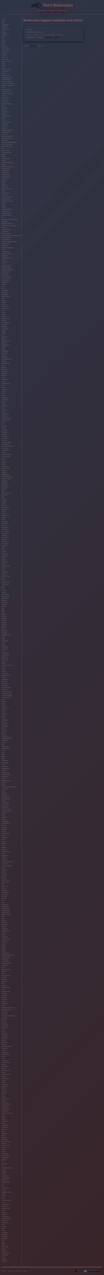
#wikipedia (5, 1232)
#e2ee (4, 511)
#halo (3, 651)
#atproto (4, 316)
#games (4, 600)
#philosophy (5, 912)
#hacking (5, 647)
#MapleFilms (6, 168)
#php (3, 916)
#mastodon (5, 776)
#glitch (4, 620)
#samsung (5, 1034)
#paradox (5, 894)
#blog (3, 349)
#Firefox (4, 114)
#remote (4, 1001)
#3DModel (5, 25)
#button (4, 375)
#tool (3, 1149)
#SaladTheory (6, 229)
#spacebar (5, 1085)
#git (3, 612)
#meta (4, 801)
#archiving (5, 308)
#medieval (5, 789)
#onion (4, 878)
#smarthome (6, 1070)
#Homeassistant (7, 136)
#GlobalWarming (7, 130)
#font (3, 568)
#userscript (5, 1188)
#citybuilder (5, 414)
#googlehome (6, 635)
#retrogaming (6, 1010)
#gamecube (5, 596)
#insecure (5, 685)
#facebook (5, 543)
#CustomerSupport (8, 85)
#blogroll (5, 353)
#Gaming (5, 126)
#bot (3, 365)
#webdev (5, 1214)
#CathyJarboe (6, 69)
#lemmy (4, 730)
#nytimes (5, 870)
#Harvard (5, 134)
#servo (4, 1056)
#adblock (5, 282)
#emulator (5, 529)
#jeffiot (4, 710)
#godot (4, 626)
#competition (6, 444)
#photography (6, 914)
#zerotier (4, 1261)
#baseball (5, 329)
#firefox (4, 560)
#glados (4, 618)
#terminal (5, 1127)
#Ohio (3, 191)
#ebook (4, 513)
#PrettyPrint (5, 211)
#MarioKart (5, 170)
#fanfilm (4, 545)
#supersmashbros (7, 1113)
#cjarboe (4, 416)
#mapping (5, 766)
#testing (4, 1133)
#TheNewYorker (7, 254)
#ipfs (3, 699)
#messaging (6, 799)
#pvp (3, 973)
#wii (3, 1224)
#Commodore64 (7, 81)
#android (4, 292)
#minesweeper (6, 809)
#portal (4, 949)
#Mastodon (5, 172)
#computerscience (8, 446)
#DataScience (6, 91)
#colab (4, 434)
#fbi (3, 549)
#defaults (5, 483)
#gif (3, 608)
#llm (3, 752)
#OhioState (5, 193)
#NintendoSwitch (7, 189)
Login (59, 13)
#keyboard (5, 720)
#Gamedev (5, 124)
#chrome (4, 406)
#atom (4, 314)
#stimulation (6, 1105)
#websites (5, 1222)
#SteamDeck (6, 243)
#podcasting (6, 939)
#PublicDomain (6, 215)
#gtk (3, 643)
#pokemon (5, 941)
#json (3, 716)
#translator (5, 1157)
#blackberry (5, 345)
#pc (3, 900)
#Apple (4, 55)
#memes (4, 795)
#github (39, 37)
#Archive (4, 57)
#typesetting (6, 1178)
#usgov (4, 1190)
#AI (3, 39)
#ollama (4, 874)
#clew (4, 422)
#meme (4, 793)
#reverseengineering (8, 1016)
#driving (4, 505)
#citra (3, 412)
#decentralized (6, 479)
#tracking (5, 1153)
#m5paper (5, 760)
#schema (5, 1042)
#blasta (4, 347)
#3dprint (4, 33)
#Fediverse (5, 112)
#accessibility (6, 278)
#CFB (3, 65)
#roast (4, 1022)
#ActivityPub (6, 49)
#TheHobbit (5, 252)
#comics (4, 440)
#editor (4, 517)
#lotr (3, 758)
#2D (3, 20)
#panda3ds (5, 892)
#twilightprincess (7, 1168)
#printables (5, 961)
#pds (3, 902)
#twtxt (4, 1174)
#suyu (3, 1115)
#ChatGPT (5, 71)
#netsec (4, 849)
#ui (3, 1184)
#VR (3, 264)
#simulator (5, 1060)
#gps (3, 637)
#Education (5, 97)
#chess (4, 402)
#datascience (6, 468)
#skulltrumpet (6, 1062)
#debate (4, 470)
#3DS (3, 31)
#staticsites (5, 1099)
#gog (3, 628)
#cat (3, 385)
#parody (4, 896)
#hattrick (4, 657)
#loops (4, 756)
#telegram (5, 1125)
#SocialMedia (6, 239)
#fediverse (5, 554)
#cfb (3, 393)
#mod (3, 819)
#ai (3, 288)
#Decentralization (7, 93)
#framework (6, 582)
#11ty (3, 18)
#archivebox (6, 306)
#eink (3, 519)
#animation (5, 294)
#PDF (3, 203)
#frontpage (5, 584)
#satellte (4, 1038)
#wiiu (3, 1228)
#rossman (5, 1028)
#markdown (5, 772)
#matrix (4, 783)
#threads (4, 1139)
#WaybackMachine (8, 270)
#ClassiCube (6, 75)
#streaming (5, 1109)
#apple (4, 302)
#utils (3, 1194)
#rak (3, 989)
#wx (3, 1241)
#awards (4, 324)
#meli (3, 791)
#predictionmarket (8, 955)
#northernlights (7, 866)
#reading (4, 995)
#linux (4, 742)
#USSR (4, 260)
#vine (3, 1196)
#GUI (3, 120)
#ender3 (4, 535)
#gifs (3, 610)
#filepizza (5, 556)
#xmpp (4, 1251)
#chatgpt (5, 397)
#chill (3, 404)
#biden (4, 331)
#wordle (4, 1239)
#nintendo (5, 855)
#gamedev (5, 598)
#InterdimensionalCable (9, 142)
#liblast (4, 732)
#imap (4, 677)
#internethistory (7, 693)
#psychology (6, 969)
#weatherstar (6, 1208)
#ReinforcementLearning (10, 219)
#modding (5, 821)
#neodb (4, 843)
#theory (4, 1137)
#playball (5, 928)
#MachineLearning (8, 166)
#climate (4, 430)
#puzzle (4, 971)
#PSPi (3, 207)
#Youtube (5, 274)
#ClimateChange (7, 77)
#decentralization (7, 476)
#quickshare (6, 987)
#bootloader (6, 363)
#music (4, 835)
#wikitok (4, 1234)
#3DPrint (4, 27)
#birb (3, 335)
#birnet (4, 343)
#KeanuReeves (6, 152)
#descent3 (5, 487)
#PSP (3, 205)
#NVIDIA (4, 185)
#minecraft (5, 807)
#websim (4, 1220)
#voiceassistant (7, 1200)
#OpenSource (30, 37)
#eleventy (5, 523)
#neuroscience (6, 851)
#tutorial (4, 1164)
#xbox (4, 1245)
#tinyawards (6, 1145)
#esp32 (4, 539)
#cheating (5, 399)
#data (3, 464)
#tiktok (4, 1143)
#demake (5, 485)
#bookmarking (6, 359)
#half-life (5, 649)
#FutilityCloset (6, 116)
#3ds (3, 37)
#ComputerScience (8, 83)
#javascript (5, 708)
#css (3, 458)
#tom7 (4, 1147)
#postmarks (5, 953)
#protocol (5, 965)
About (45, 13)
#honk (4, 667)
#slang (4, 1064)
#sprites (4, 1093)
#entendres (5, 537)
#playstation (6, 930)
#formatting (5, 576)
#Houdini (4, 140)
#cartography (6, 383)
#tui (3, 1162)
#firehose (5, 562)
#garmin (4, 604)
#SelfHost (5, 231)
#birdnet (4, 337)
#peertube (5, 906)
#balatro (4, 327)
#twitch (4, 1170)
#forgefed (5, 572)
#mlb (3, 815)
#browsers (5, 371)
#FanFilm (5, 108)
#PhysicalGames (7, 209)
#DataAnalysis (6, 89)
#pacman (5, 890)
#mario (4, 770)
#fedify (4, 551)
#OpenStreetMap (7, 201)
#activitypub (6, 280)
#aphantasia (6, 296)
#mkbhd (4, 813)
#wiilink (4, 1226)
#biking (4, 333)
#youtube (5, 1255)
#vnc (3, 1198)
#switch (4, 1117)
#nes (3, 845)
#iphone (4, 701)
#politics (4, 943)
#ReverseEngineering (9, 225)
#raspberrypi (6, 991)
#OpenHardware (7, 197)
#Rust (3, 227)
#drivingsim (5, 507)
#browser (5, 369)
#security (5, 1048)
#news (4, 853)
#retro (4, 1005)
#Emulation (5, 100)
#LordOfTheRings (7, 162)
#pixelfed (5, 924)
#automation (6, 322)
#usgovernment (7, 1192)
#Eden (4, 95)
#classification (6, 418)
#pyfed (4, 977)
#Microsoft (5, 179)
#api (3, 298)
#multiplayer (6, 833)
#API (3, 45)
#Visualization (6, 268)
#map (3, 764)
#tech (3, 1123)
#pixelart (4, 922)
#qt (3, 983)
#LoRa (4, 160)
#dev (3, 491)
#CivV (3, 73)
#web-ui (4, 1212)
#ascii (3, 312)
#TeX (3, 250)
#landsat (4, 724)
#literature (5, 746)
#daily (3, 462)
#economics (6, 515)
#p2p (3, 888)
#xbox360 (5, 1247)
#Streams (5, 245)
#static (4, 1097)
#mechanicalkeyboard (9, 787)
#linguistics (5, 736)
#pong (4, 945)
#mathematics (6, 780)
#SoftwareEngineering (9, 241)
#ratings (4, 993)
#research (5, 1003)
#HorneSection (6, 138)
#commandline (6, 442)
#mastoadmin (6, 774)
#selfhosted (5, 1054)
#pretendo (5, 959)
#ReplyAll (5, 221)
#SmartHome (6, 237)
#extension (5, 541)
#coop (4, 452)
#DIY (3, 87)
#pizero (4, 926)
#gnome (4, 624)
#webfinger (5, 1216)
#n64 (3, 839)
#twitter (4, 1172)
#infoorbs (5, 681)
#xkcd (4, 1249)
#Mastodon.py (6, 175)
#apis (3, 300)
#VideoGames (6, 266)
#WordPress (5, 272)
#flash (4, 564)
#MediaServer (6, 177)
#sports (4, 1089)
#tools (4, 1151)
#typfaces (5, 1180)
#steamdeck (6, 1103)
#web (3, 1210)
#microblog (5, 803)
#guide (4, 645)
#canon (4, 381)
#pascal (4, 898)
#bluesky (5, 357)
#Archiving (5, 59)
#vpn (3, 1202)
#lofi (3, 754)
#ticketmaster (6, 1141)
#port (3, 947)
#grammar (5, 641)
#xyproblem (5, 1253)
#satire (4, 1040)
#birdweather (6, 341)
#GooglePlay (6, 132)
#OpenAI (4, 195)
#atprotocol (5, 318)
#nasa (4, 841)
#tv (3, 1166)
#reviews (4, 1018)
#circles (4, 410)
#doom (4, 503)
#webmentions (6, 1218)
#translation (5, 1155)
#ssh (3, 1095)
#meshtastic (6, 797)
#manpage (5, 762)
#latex (4, 728)
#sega (4, 1050)
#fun (3, 588)
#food (3, 570)
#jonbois (4, 714)
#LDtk (4, 154)
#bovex (4, 367)
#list (3, 744)
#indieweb (5, 679)
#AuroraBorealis (7, 61)
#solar (4, 1076)
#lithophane (5, 748)
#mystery (5, 837)
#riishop (4, 1020)
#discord (4, 495)
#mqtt (3, 831)
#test (3, 1131)
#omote (4, 876)
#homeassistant (7, 665)
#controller (5, 450)
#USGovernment (7, 258)
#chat (3, 395)
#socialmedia (6, 1074)
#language (5, 726)
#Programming (6, 213)
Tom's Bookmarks (52, 5)
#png (3, 935)
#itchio (4, 706)
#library (4, 734)
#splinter (4, 1087)
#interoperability (7, 695)
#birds (4, 339)
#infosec (4, 683)
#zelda (4, 1259)
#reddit (4, 997)
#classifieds (5, 420)
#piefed (4, 920)
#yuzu (3, 1257)
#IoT (3, 148)
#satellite (5, 1036)
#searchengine (6, 1046)
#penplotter (5, 908)
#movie (4, 825)
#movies (4, 827)
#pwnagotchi (6, 975)
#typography (6, 1182)
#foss (3, 578)
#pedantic (5, 904)
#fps (3, 580)
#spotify (4, 1091)
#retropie (5, 1014)
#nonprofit (5, 864)
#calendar (5, 379)
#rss (3, 1030)
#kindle (4, 722)
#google (4, 633)
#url (3, 1186)
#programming (6, 963)
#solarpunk (5, 1078)
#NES (3, 183)
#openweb (5, 882)
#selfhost (5, 1052)
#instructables (6, 687)
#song (4, 1080)
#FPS (3, 106)
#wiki (3, 1230)
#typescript (5, 1176)
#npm (3, 868)
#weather (5, 1206)
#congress (5, 448)
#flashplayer (6, 566)
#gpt (3, 639)
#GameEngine (6, 122)
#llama (4, 750)
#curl (3, 460)
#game (4, 592)
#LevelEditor (6, 158)
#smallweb (5, 1066)
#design (4, 489)
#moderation (6, 823)
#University (5, 262)
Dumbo (29, 29)
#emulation (5, 527)
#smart (4, 1068)
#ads (3, 286)
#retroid (4, 1012)
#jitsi (3, 712)
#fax (3, 547)
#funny (4, 590)
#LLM (3, 156)
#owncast (5, 886)
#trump (4, 1159)
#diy (3, 497)
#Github (4, 128)
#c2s (3, 377)
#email (4, 525)
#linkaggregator (7, 738)
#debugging (6, 474)
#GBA (3, 118)
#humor (4, 671)
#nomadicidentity (7, 862)
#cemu (4, 391)
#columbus (5, 436)
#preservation (6, 957)
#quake (4, 985)
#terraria (4, 1129)
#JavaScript (5, 150)
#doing (4, 499)
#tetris (4, 1135)
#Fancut (4, 110)
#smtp (4, 1072)
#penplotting (6, 910)
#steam (4, 1101)
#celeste (4, 389)
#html (3, 669)
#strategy (5, 1107)
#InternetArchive (7, 144)
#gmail (4, 622)
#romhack (5, 1024)
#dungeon (5, 509)
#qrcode (4, 981)
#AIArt (4, 41)
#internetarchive (7, 691)
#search (4, 1044)
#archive (4, 304)
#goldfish (5, 631)
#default (4, 481)
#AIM (3, 43)
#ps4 (3, 967)
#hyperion (5, 673)
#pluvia (4, 933)
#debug (4, 472)
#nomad (4, 860)
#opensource (6, 880)
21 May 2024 (30, 32)
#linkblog (5, 740)
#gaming (4, 602)
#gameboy (5, 594)
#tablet (4, 1119)
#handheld (5, 653)
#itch (3, 703)
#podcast (5, 937)
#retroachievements (8, 1007)
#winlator (5, 1237)
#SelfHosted (6, 233)
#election (5, 521)
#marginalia (5, 768)
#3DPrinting (5, 29)
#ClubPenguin (6, 79)
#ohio (3, 872)
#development (6, 493)
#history (4, 661)
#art (3, 310)
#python (4, 979)
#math (4, 778)
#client (4, 428)
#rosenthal (5, 1026)
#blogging (5, 351)
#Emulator (5, 102)
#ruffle (4, 1032)
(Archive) (44, 32)
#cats (3, 387)
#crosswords (6, 456)
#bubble (4, 373)
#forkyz (4, 574)
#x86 (3, 1243)
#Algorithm (5, 51)
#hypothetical (6, 675)
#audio (4, 320)
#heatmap (5, 659)
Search (52, 13)
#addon (4, 284)
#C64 (3, 63)
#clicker (4, 426)
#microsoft (5, 805)
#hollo (4, 663)
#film (3, 558)
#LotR (3, 164)
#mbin (4, 785)
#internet (5, 689)
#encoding (5, 531)
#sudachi (5, 1111)
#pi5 (3, 918)
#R (2, 217)
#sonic (4, 1082)
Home (4, 1271)
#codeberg (5, 432)
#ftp (3, 586)
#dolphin (4, 501)
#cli (3, 424)
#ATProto (5, 47)
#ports (4, 951)
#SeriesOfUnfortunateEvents (11, 235)
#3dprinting (5, 35)
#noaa (4, 858)
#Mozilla (4, 181)
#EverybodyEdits (7, 104)
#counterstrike (6, 454)
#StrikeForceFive (7, 247)
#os (3, 884)
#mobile (4, 817)
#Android (5, 53)
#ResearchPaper (7, 223)
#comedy (5, 438)
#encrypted (5, 533)
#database (5, 466)
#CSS (3, 67)
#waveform (5, 1204)
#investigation (6, 697)
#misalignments (7, 811)
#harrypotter (6, 655)
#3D (3, 23)
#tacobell (5, 1121)
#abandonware (6, 276)
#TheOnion (5, 256)
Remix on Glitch (92, 1271)
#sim (3, 1058)
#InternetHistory (7, 146)
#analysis (5, 290)
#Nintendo (5, 187)
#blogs (4, 355)
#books (4, 361)
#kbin (3, 718)
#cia (3, 408)
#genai (4, 606)
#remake (4, 999)
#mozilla (4, 829)
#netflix (4, 847)
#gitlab (4, 616)
